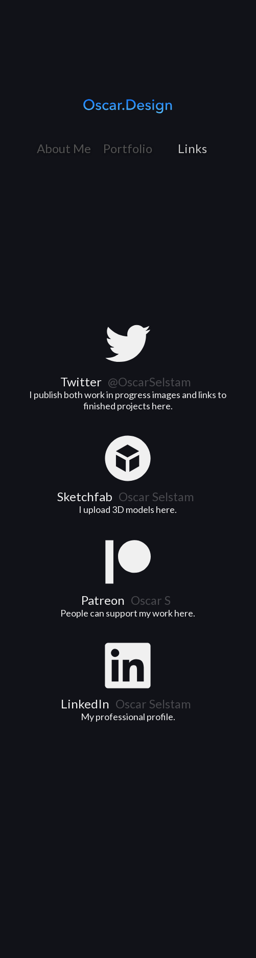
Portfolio (127, 148)
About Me (64, 148)
